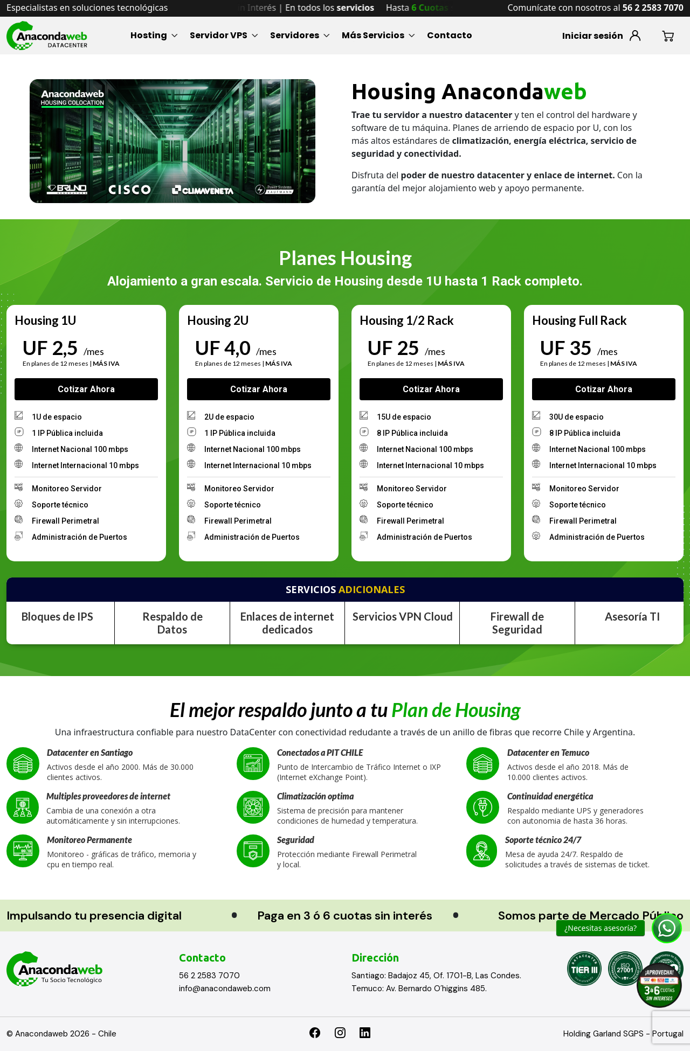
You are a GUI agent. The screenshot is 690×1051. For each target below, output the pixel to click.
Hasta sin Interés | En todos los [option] (300, 7)
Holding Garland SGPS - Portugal (623, 1033)
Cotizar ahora (86, 389)
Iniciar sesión (592, 36)
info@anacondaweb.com (225, 988)
